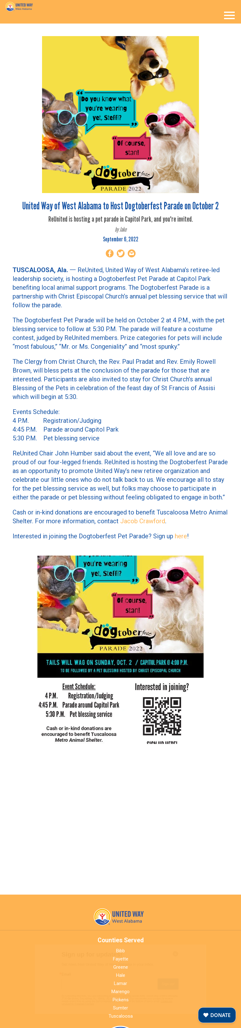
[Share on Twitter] (121, 254)
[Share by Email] (132, 254)
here (181, 536)
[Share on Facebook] (110, 254)
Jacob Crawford (142, 521)
